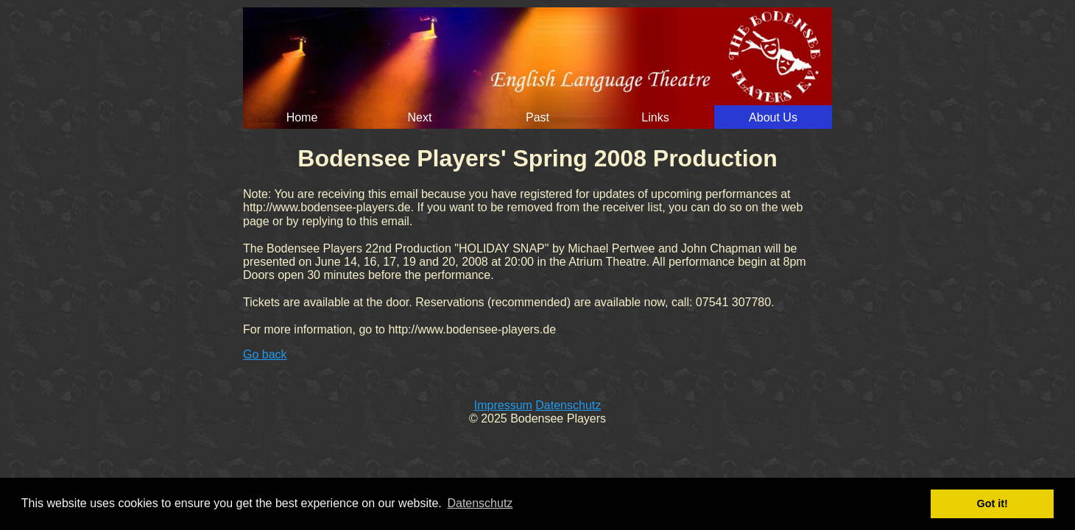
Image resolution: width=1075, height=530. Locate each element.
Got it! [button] (992, 503)
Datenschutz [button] (479, 503)
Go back (265, 354)
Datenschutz (568, 405)
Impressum (503, 405)
